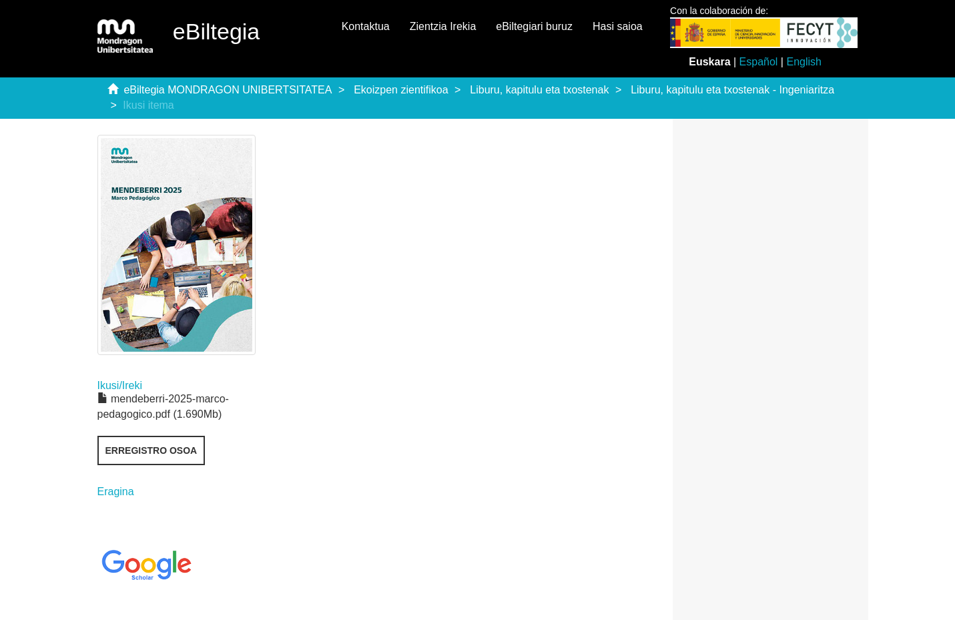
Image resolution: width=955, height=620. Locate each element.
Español (758, 61)
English (803, 61)
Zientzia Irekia (443, 26)
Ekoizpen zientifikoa (401, 89)
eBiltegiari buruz (534, 26)
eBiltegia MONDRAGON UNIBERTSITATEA (227, 89)
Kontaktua (366, 26)
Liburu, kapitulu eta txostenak (539, 89)
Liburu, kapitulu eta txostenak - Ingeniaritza (732, 89)
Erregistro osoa (151, 450)
